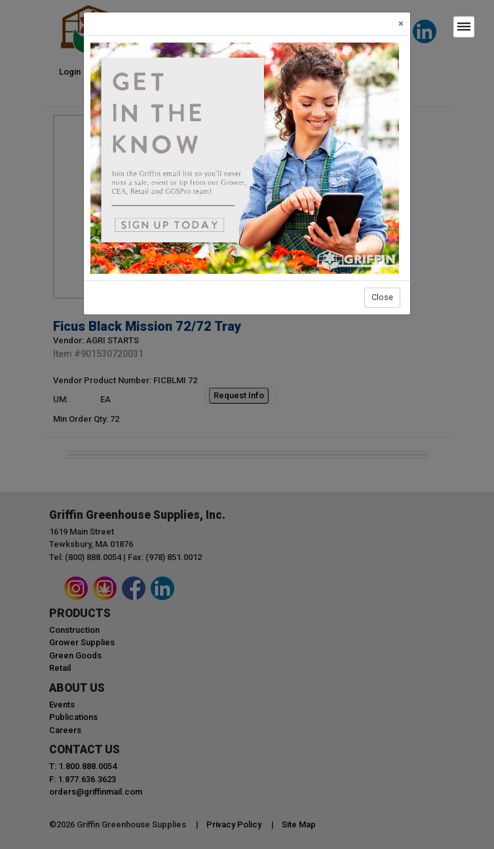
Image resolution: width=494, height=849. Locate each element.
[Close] (401, 23)
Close (382, 297)
